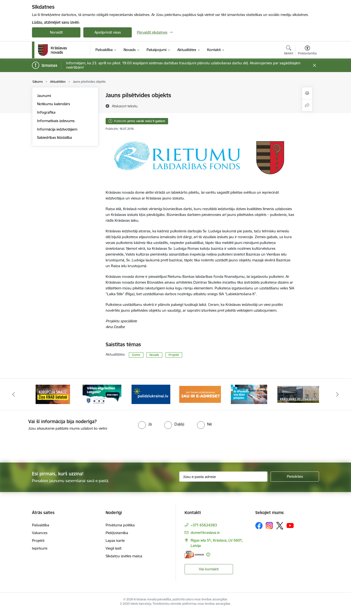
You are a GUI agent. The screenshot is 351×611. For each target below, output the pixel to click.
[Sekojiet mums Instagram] (269, 525)
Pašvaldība (40, 525)
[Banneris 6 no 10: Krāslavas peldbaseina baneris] (298, 394)
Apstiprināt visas (107, 32)
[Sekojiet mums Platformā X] (279, 525)
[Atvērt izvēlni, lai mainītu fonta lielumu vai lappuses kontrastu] (307, 51)
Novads (154, 355)
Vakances (39, 532)
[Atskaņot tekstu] (125, 106)
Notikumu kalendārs (53, 104)
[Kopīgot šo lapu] (307, 105)
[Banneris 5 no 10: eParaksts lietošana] (249, 394)
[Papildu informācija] (208, 554)
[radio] (145, 424)
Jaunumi (44, 95)
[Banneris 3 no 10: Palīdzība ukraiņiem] (151, 394)
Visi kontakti (208, 569)
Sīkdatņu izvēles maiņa (124, 556)
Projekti (174, 355)
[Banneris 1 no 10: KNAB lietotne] (53, 394)
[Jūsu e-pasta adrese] (223, 476)
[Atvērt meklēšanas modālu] (289, 51)
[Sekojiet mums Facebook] (259, 525)
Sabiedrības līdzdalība (54, 137)
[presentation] (184, 444)
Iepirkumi (39, 548)
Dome (136, 355)
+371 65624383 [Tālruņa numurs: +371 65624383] (204, 525)
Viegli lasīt (113, 548)
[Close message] (314, 65)
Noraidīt (56, 32)
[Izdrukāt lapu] (307, 93)
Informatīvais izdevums (56, 120)
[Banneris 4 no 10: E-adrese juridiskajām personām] (200, 394)
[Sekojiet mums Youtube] (290, 525)
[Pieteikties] (295, 476)
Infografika (46, 112)
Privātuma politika (120, 525)
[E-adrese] (194, 555)
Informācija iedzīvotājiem (57, 129)
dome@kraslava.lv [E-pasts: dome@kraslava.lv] (205, 532)
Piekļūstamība (117, 532)
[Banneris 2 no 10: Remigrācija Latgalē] (102, 394)
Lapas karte (115, 540)
